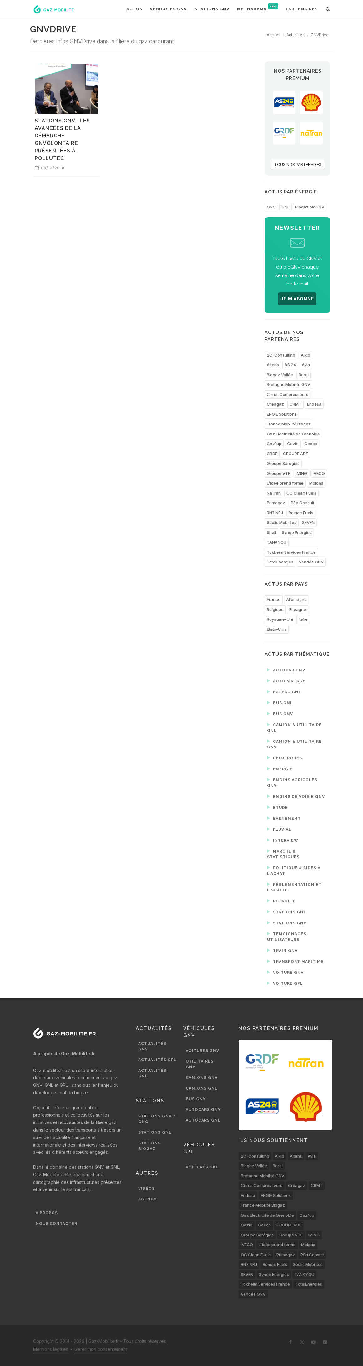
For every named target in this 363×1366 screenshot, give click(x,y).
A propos (47, 1213)
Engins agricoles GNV (292, 782)
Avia (306, 364)
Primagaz (276, 502)
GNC (271, 206)
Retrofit (281, 901)
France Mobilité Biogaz (289, 423)
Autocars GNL (203, 1120)
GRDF (272, 453)
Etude (277, 807)
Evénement (284, 818)
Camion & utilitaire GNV (294, 743)
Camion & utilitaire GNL (294, 727)
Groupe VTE (278, 473)
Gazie (293, 443)
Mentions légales (50, 1349)
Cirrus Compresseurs (287, 394)
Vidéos (146, 1188)
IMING (301, 473)
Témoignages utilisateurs (286, 936)
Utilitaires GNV (200, 1064)
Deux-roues (284, 758)
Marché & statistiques (283, 853)
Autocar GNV (286, 670)
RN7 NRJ (275, 512)
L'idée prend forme (285, 482)
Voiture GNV (285, 972)
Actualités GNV (152, 1046)
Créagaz (275, 404)
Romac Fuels (301, 512)
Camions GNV (202, 1078)
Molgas (316, 482)
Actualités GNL (152, 1073)
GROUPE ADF (295, 453)
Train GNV (282, 950)
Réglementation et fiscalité (294, 886)
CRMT (295, 404)
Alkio (305, 354)
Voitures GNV (202, 1051)
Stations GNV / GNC (157, 1119)
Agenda (147, 1199)
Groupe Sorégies (283, 463)
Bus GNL (280, 703)
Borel (304, 374)
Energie (280, 769)
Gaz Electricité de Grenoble (293, 433)
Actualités (295, 35)
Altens (273, 364)
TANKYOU (276, 542)
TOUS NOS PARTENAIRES (297, 164)
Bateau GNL (284, 692)
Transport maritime (295, 961)
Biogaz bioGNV (309, 206)
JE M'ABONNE (297, 298)
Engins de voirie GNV (296, 796)
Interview (282, 840)
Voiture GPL (285, 983)
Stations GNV (286, 923)
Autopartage (286, 681)
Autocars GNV (203, 1109)
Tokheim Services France (291, 552)
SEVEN (308, 522)
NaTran (274, 493)
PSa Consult (302, 502)
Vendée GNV (311, 561)
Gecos (310, 443)
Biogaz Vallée (280, 374)
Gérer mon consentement (100, 1349)
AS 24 (290, 364)
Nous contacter (56, 1223)
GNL (285, 206)
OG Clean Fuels (301, 493)
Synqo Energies (297, 532)
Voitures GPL (202, 1167)
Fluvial (279, 829)
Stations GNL (286, 912)
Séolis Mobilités (281, 522)
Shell (271, 532)
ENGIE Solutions (282, 414)
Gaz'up (274, 443)
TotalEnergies (280, 561)
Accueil (273, 35)
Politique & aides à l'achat (293, 870)
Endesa (314, 404)
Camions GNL (202, 1088)
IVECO (319, 473)
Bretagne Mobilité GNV (288, 384)
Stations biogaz (149, 1146)
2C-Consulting (281, 354)
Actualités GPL (157, 1060)
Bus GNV (280, 713)
